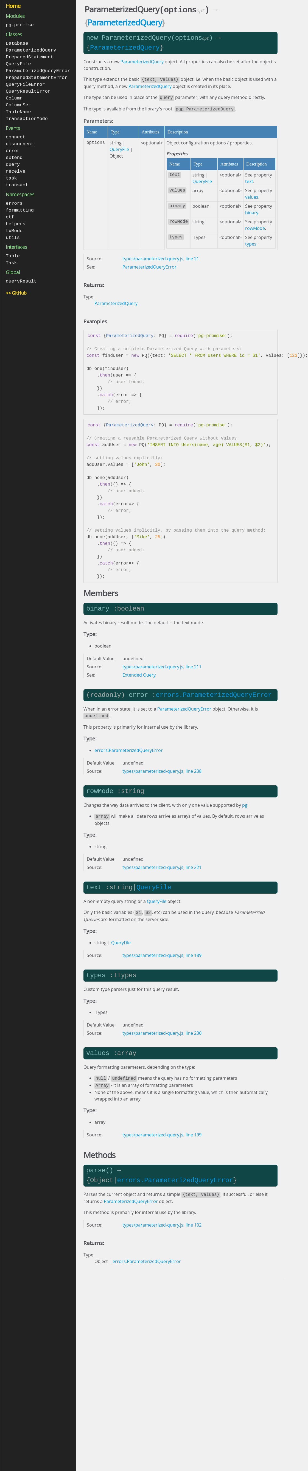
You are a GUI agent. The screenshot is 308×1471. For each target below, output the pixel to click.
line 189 (193, 951)
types (250, 242)
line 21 (192, 256)
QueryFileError (25, 82)
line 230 (193, 1029)
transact (17, 179)
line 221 (193, 864)
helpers (15, 217)
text (249, 179)
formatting (20, 204)
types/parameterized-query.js (152, 256)
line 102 (193, 1219)
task (11, 173)
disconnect (20, 140)
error (13, 146)
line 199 (193, 1130)
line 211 (193, 665)
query (13, 159)
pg (244, 802)
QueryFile (18, 62)
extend (14, 153)
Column (14, 95)
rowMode (255, 226)
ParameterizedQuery (31, 49)
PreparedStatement (29, 56)
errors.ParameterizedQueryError (213, 692)
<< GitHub (16, 285)
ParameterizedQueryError (38, 69)
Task (11, 255)
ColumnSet (18, 102)
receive (15, 166)
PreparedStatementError (36, 76)
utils (13, 230)
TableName (18, 109)
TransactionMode (27, 115)
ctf (10, 210)
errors (14, 197)
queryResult (21, 273)
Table (13, 248)
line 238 (193, 768)
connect (15, 133)
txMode (14, 224)
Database (17, 43)
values (251, 195)
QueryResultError (28, 89)
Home (13, 6)
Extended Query (139, 673)
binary (251, 210)
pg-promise (20, 25)
